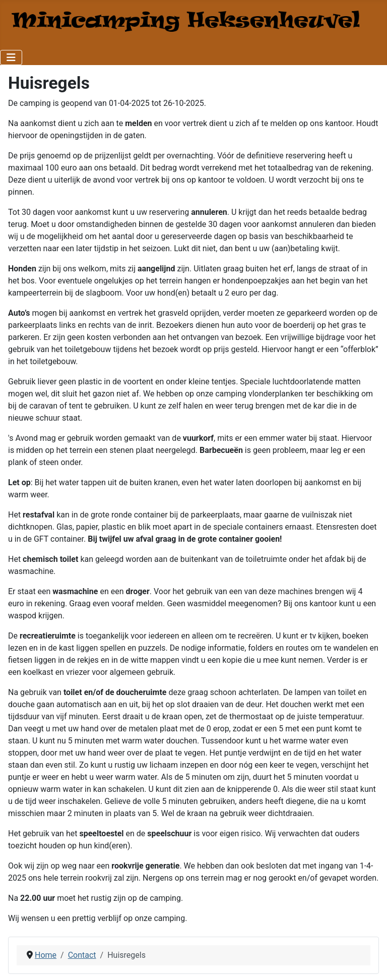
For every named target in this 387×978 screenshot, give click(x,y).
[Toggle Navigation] (11, 57)
